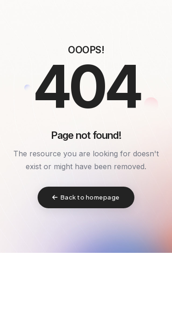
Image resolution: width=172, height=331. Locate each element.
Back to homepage (86, 197)
